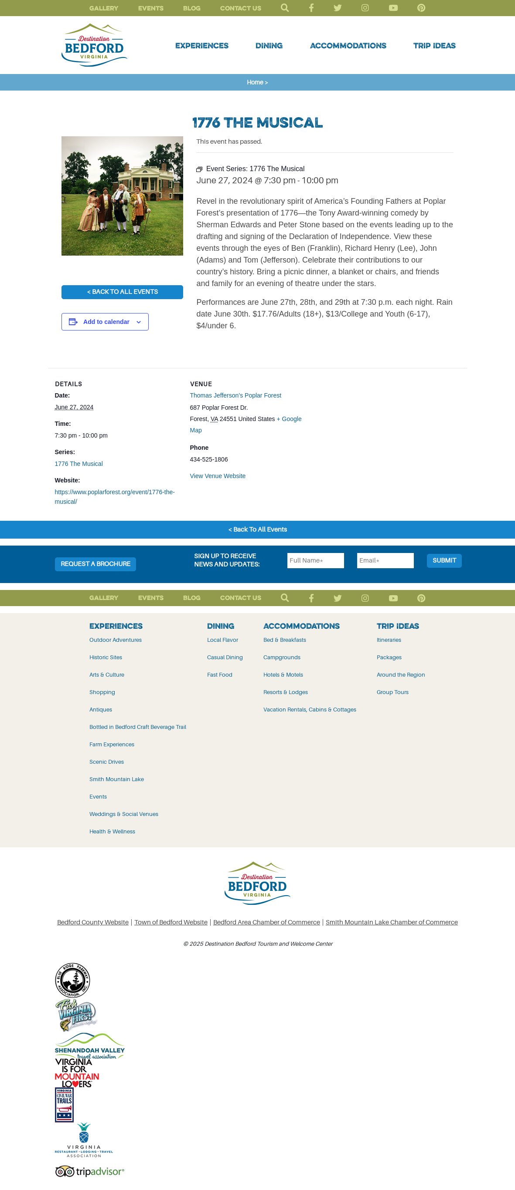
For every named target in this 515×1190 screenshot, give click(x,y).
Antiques (100, 709)
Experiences (202, 45)
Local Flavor (222, 640)
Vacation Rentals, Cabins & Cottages (309, 709)
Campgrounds (281, 657)
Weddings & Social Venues (123, 814)
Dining (269, 45)
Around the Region (401, 674)
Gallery (104, 8)
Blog (192, 8)
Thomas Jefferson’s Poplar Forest (236, 395)
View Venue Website (218, 475)
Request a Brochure (95, 564)
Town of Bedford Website (171, 922)
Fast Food (219, 674)
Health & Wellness (112, 831)
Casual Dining (225, 657)
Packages (389, 657)
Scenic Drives (106, 761)
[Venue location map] (371, 428)
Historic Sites (105, 657)
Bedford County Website (93, 922)
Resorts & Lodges (285, 692)
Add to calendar (106, 321)
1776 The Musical (79, 463)
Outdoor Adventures (115, 640)
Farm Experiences (111, 744)
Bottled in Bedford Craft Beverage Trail (137, 727)
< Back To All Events (122, 292)
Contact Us (240, 8)
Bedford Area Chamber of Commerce (266, 922)
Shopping (102, 692)
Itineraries (389, 640)
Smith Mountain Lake (116, 779)
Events (151, 8)
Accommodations (348, 45)
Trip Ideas (434, 45)
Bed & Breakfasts (284, 640)
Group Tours (393, 692)
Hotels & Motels (283, 674)
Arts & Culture (106, 674)
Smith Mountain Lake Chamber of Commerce (392, 922)
